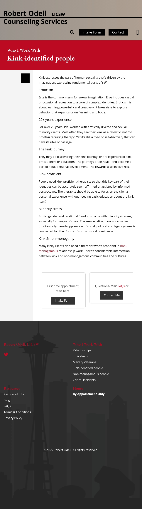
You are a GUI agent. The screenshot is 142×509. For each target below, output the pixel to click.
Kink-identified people (88, 368)
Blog (7, 400)
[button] (138, 32)
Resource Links (14, 394)
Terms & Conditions (17, 412)
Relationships (82, 350)
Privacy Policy (13, 418)
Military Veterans (84, 362)
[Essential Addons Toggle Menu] (25, 78)
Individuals (80, 356)
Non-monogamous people (91, 374)
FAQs (121, 286)
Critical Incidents (84, 380)
